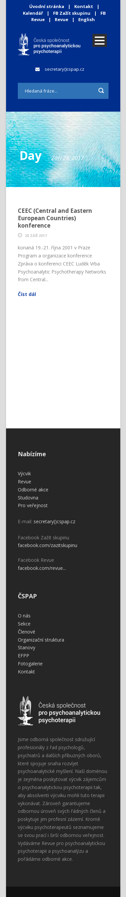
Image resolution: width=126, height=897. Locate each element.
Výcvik (24, 473)
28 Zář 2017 (36, 235)
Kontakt (83, 6)
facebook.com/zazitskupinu (47, 545)
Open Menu (99, 40)
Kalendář (33, 13)
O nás (24, 615)
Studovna (28, 497)
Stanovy (26, 647)
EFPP (23, 655)
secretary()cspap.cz (64, 69)
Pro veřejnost (33, 505)
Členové (26, 632)
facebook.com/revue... (42, 568)
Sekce (24, 623)
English (86, 19)
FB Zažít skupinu (71, 13)
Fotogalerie (30, 663)
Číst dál (27, 294)
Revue (61, 19)
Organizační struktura (41, 640)
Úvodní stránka (46, 6)
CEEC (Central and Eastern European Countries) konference (55, 218)
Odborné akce (33, 489)
